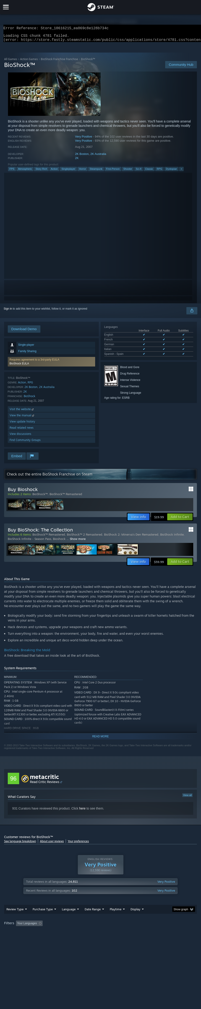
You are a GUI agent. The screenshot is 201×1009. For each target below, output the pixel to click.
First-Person (113, 171)
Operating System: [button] (16, 938)
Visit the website (22, 412)
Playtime (115, 918)
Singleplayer (68, 171)
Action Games (29, 62)
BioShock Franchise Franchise (59, 62)
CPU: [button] (40, 938)
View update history (22, 424)
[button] (51, 364)
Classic (149, 171)
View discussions (20, 436)
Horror (82, 171)
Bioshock (59, 541)
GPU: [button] (55, 938)
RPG (159, 171)
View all (187, 798)
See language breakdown (20, 844)
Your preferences (78, 844)
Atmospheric (25, 171)
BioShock (29, 399)
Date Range (93, 918)
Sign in (8, 311)
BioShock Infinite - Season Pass (29, 541)
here (82, 811)
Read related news (22, 430)
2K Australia (98, 156)
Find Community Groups (25, 442)
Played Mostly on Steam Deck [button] (141, 932)
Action (54, 171)
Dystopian (171, 171)
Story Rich (41, 171)
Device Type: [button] (75, 938)
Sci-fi (138, 171)
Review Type (14, 918)
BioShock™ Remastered (66, 497)
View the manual (22, 418)
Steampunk (96, 171)
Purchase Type (43, 918)
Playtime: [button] (108, 932)
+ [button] (181, 171)
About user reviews (52, 844)
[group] (100, 935)
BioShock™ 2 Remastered (84, 537)
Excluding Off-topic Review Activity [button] (73, 932)
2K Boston (82, 156)
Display (135, 918)
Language (69, 918)
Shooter (127, 171)
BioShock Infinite (172, 537)
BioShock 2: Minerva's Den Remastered (131, 537)
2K (77, 160)
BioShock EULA (19, 366)
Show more (78, 541)
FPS (12, 171)
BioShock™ (40, 497)
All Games (10, 62)
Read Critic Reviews (44, 784)
